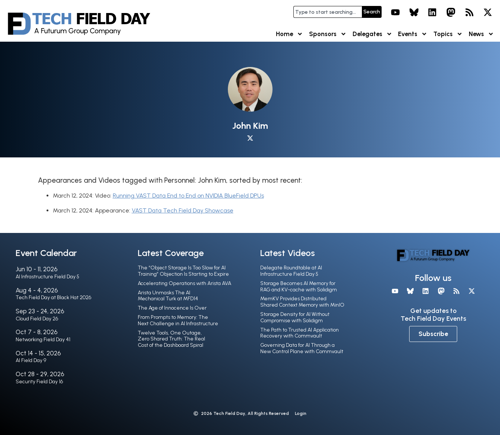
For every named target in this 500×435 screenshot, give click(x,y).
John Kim (250, 125)
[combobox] (327, 12)
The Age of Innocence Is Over (172, 308)
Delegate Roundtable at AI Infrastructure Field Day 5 (291, 271)
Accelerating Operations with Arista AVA (184, 283)
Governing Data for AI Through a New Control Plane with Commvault (301, 348)
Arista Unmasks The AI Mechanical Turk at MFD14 (168, 296)
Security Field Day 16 (39, 381)
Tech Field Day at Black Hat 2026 (53, 297)
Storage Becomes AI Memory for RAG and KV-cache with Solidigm (298, 286)
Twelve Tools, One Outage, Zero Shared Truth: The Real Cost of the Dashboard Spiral (171, 339)
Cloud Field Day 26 (37, 319)
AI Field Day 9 (31, 360)
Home (289, 34)
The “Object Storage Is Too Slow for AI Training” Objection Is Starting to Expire (183, 271)
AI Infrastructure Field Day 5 (47, 277)
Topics (448, 34)
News (481, 34)
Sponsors (328, 34)
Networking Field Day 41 (43, 339)
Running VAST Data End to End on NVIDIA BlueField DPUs (188, 195)
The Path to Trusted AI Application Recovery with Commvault (299, 333)
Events (412, 34)
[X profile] (250, 138)
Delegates (372, 34)
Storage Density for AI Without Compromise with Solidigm (294, 317)
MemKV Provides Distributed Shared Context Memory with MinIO (302, 301)
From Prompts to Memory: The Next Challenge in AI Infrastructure (178, 320)
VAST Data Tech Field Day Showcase (182, 210)
